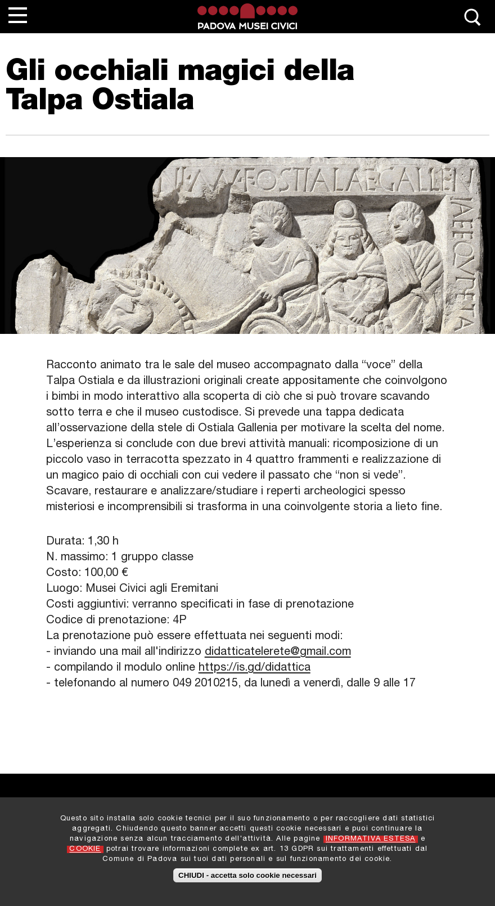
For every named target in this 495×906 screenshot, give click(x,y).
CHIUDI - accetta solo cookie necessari (247, 880)
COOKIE (85, 855)
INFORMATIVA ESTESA (371, 845)
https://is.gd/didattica (254, 668)
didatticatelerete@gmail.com (278, 652)
